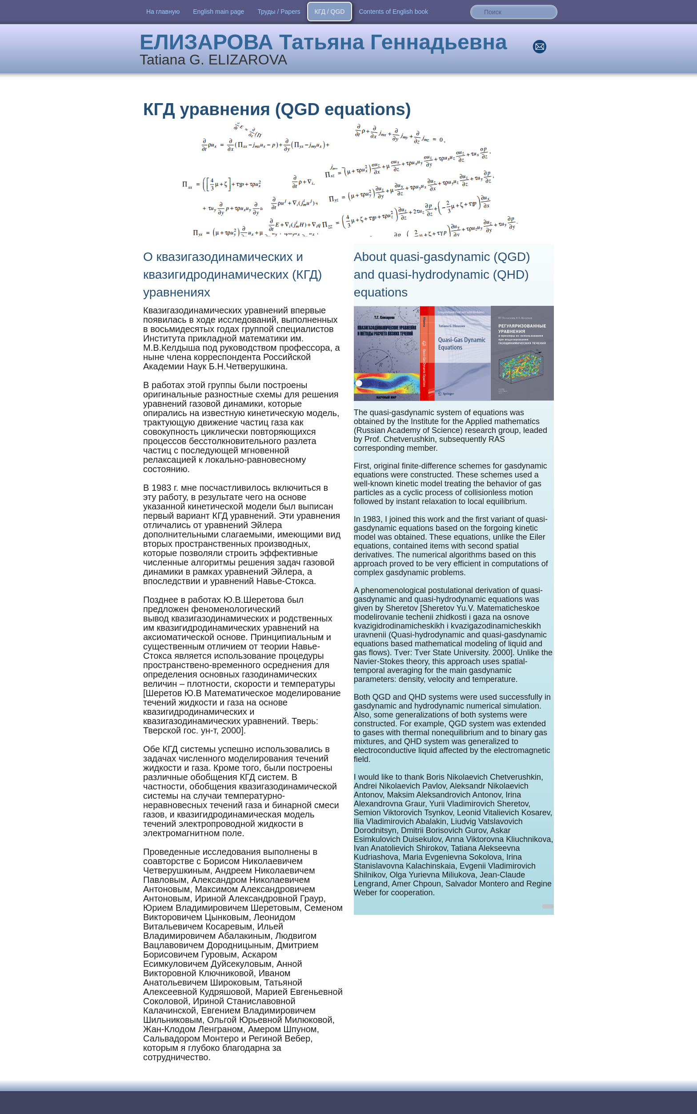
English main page (218, 11)
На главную (163, 11)
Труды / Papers (278, 11)
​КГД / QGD (330, 11)
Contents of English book (393, 11)
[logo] (327, 50)
